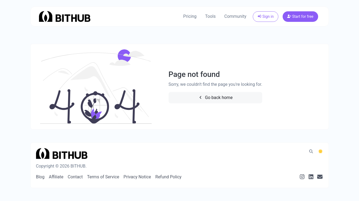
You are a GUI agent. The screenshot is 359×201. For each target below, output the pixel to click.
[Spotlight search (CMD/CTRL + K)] (311, 151)
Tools (210, 16)
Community (235, 16)
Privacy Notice (137, 176)
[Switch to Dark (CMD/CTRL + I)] (320, 151)
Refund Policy (168, 176)
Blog (40, 176)
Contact (75, 176)
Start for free (300, 16)
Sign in (265, 16)
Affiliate (56, 176)
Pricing (190, 16)
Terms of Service (103, 176)
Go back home (215, 97)
